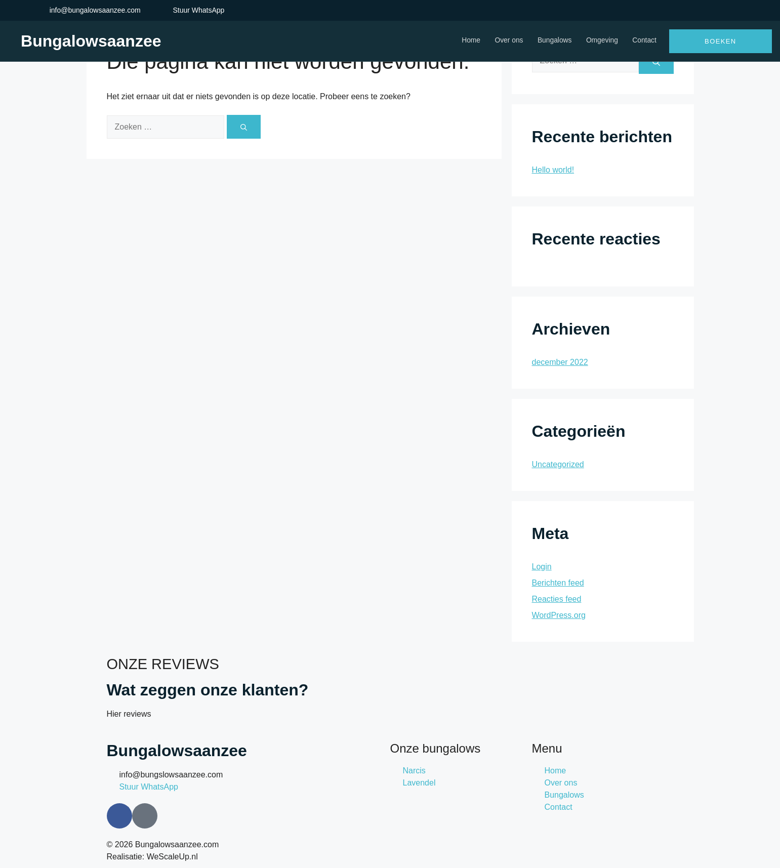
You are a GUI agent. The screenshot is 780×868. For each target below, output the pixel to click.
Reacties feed (557, 599)
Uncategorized (558, 464)
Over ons (504, 40)
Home (466, 40)
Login (542, 566)
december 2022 (560, 362)
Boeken (720, 41)
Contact (644, 40)
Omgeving (601, 40)
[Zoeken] (244, 127)
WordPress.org (559, 615)
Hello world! (553, 170)
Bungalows (552, 40)
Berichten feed (558, 582)
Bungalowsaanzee (91, 41)
